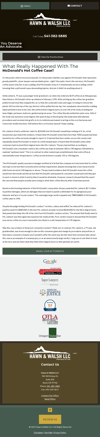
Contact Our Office (50, 395)
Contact (76, 5)
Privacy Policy (60, 432)
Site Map (48, 432)
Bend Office (50, 399)
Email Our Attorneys (50, 251)
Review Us (50, 419)
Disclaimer (38, 432)
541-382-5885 (55, 36)
